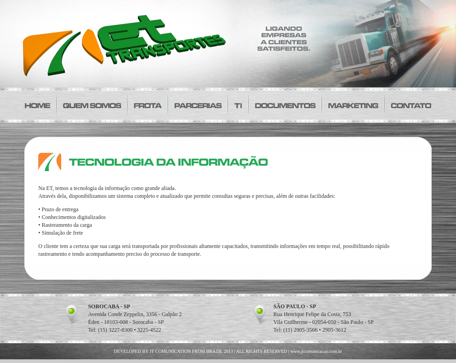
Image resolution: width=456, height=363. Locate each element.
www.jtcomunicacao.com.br (316, 351)
